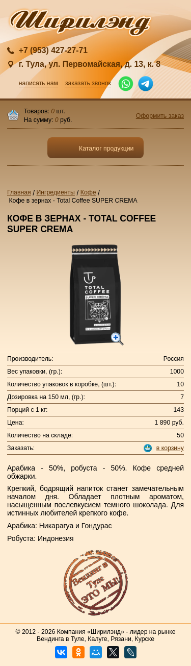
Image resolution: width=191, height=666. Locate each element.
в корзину (170, 448)
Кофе (88, 192)
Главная (19, 192)
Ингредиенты (56, 192)
